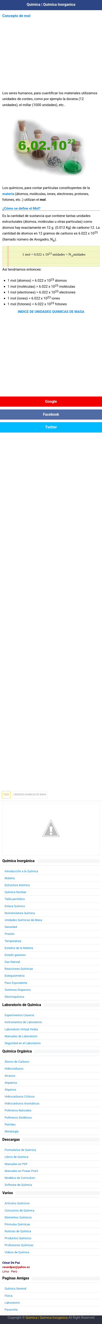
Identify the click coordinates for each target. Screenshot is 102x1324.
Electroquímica (14, 996)
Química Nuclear (15, 892)
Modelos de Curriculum (20, 1178)
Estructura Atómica (17, 885)
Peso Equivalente (16, 983)
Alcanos (10, 1075)
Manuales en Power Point (21, 1171)
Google (51, 401)
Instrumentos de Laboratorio (23, 1022)
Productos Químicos (18, 1238)
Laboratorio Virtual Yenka (21, 1029)
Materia (10, 878)
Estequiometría (14, 975)
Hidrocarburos (14, 1068)
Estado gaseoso (15, 955)
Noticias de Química (18, 1231)
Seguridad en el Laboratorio (23, 1043)
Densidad (11, 927)
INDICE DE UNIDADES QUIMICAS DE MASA (51, 312)
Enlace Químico (15, 906)
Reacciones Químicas (19, 968)
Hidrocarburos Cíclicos (20, 1096)
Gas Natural (12, 962)
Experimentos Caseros (19, 1015)
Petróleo (10, 1124)
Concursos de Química (19, 1210)
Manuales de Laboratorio (21, 1036)
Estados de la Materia (19, 948)
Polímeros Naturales (18, 1110)
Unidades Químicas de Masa (23, 920)
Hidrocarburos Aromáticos (22, 1103)
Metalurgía (12, 1131)
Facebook (51, 414)
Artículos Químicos (17, 1203)
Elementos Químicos (18, 1217)
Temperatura (13, 941)
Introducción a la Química (21, 871)
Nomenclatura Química (20, 913)
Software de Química (18, 1185)
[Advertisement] (51, 51)
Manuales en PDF (16, 1164)
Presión (10, 934)
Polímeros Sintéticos (18, 1117)
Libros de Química (16, 1157)
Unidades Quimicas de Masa (30, 794)
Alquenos (11, 1082)
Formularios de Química (20, 1150)
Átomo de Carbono (17, 1061)
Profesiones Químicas (19, 1245)
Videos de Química (17, 1252)
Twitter (51, 427)
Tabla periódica (15, 899)
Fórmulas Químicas (17, 1224)
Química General (15, 1288)
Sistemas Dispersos (18, 989)
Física (8, 1295)
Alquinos (10, 1089)
